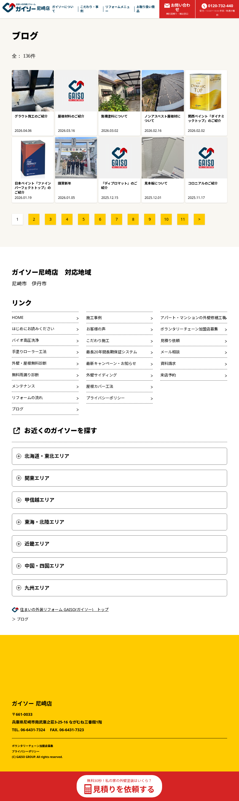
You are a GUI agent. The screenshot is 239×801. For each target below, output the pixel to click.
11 (183, 219)
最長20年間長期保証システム (111, 351)
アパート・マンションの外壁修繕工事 (193, 317)
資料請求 (168, 363)
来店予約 (168, 375)
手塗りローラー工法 (29, 351)
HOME (17, 317)
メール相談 (170, 351)
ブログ (17, 409)
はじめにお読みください (33, 328)
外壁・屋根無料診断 (29, 363)
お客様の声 (96, 329)
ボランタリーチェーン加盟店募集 (189, 329)
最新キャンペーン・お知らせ (111, 363)
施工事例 (94, 317)
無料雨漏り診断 (25, 374)
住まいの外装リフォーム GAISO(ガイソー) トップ (64, 609)
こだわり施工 (97, 340)
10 (166, 219)
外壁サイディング (101, 375)
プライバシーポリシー (105, 397)
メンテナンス (23, 386)
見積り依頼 (170, 340)
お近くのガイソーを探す (54, 431)
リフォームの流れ (27, 397)
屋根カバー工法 (99, 386)
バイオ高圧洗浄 (25, 340)
